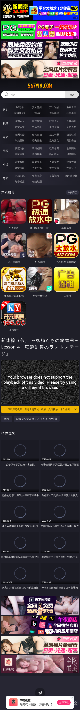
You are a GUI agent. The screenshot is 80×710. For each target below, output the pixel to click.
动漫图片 (71, 148)
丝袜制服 (37, 126)
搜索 (72, 94)
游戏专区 (71, 107)
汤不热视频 (71, 175)
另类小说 (37, 167)
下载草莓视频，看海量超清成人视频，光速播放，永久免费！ (42, 409)
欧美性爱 (71, 134)
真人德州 (37, 107)
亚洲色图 (37, 148)
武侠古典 (71, 162)
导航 (5, 178)
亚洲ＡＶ (20, 121)
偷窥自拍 (20, 148)
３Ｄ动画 (71, 121)
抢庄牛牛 (71, 113)
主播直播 (54, 126)
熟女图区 (54, 154)
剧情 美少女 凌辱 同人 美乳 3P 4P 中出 (36, 418)
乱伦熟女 (54, 140)
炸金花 (37, 113)
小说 (5, 164)
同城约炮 (20, 175)
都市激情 (20, 162)
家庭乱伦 (37, 162)
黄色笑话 (54, 167)
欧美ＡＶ (54, 121)
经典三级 (37, 140)
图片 (5, 151)
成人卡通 (54, 134)
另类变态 (71, 140)
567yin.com (40, 86)
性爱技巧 (71, 167)
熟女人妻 (20, 126)
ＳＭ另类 (71, 126)
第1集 (7, 418)
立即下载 (64, 702)
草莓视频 (54, 175)
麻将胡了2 (19, 113)
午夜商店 (37, 175)
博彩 (5, 110)
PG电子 (20, 107)
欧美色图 (54, 148)
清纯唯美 (37, 154)
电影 (5, 137)
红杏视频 (20, 181)
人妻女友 (54, 162)
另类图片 (71, 154)
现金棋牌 (54, 113)
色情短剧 (37, 181)
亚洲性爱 (20, 134)
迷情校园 (20, 167)
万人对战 (54, 107)
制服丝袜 (20, 140)
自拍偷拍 (37, 121)
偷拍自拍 (37, 134)
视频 (5, 123)
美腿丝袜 (20, 154)
